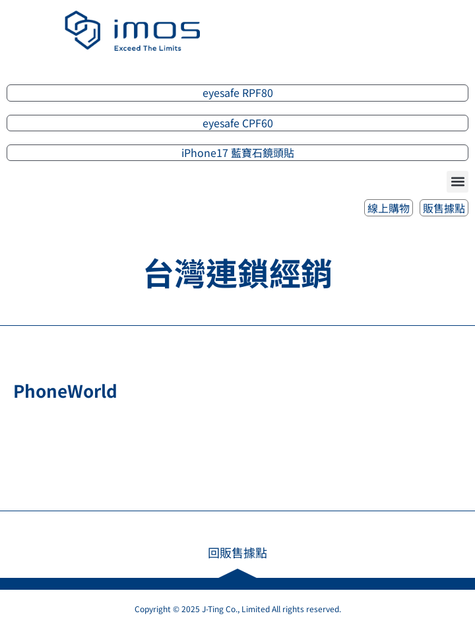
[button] (457, 182)
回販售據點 (237, 552)
